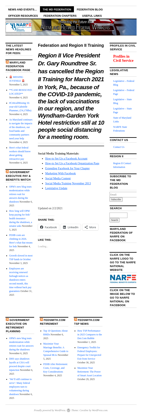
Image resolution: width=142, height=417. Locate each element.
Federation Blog (90, 9)
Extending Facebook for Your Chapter (67, 168)
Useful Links (92, 15)
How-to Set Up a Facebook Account (66, 158)
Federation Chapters (60, 15)
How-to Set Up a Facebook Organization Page (72, 163)
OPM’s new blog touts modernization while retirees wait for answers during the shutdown (20, 194)
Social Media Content (58, 178)
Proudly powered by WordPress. (50, 410)
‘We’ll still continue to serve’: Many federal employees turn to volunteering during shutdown (20, 387)
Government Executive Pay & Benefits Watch (18, 176)
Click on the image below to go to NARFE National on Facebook (122, 298)
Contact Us (119, 147)
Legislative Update (56, 188)
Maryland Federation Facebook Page (18, 66)
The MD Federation (57, 9)
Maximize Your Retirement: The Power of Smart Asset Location (89, 371)
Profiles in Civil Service (123, 58)
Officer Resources (23, 15)
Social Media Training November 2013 (68, 183)
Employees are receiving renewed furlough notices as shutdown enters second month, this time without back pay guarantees (20, 280)
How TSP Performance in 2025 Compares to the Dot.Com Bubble (89, 334)
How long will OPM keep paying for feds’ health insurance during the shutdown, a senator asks (20, 218)
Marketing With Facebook (60, 173)
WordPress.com (99, 410)
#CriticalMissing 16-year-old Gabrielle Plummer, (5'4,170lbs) (20, 106)
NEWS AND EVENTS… (22, 9)
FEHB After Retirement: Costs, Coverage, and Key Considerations (55, 368)
